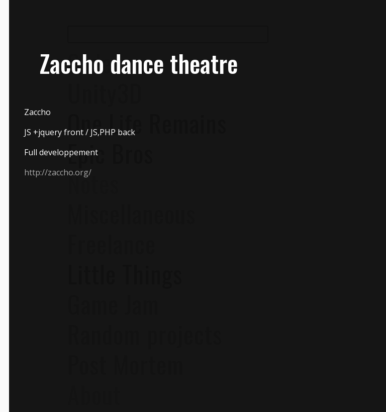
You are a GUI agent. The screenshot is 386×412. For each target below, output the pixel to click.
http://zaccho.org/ (57, 172)
